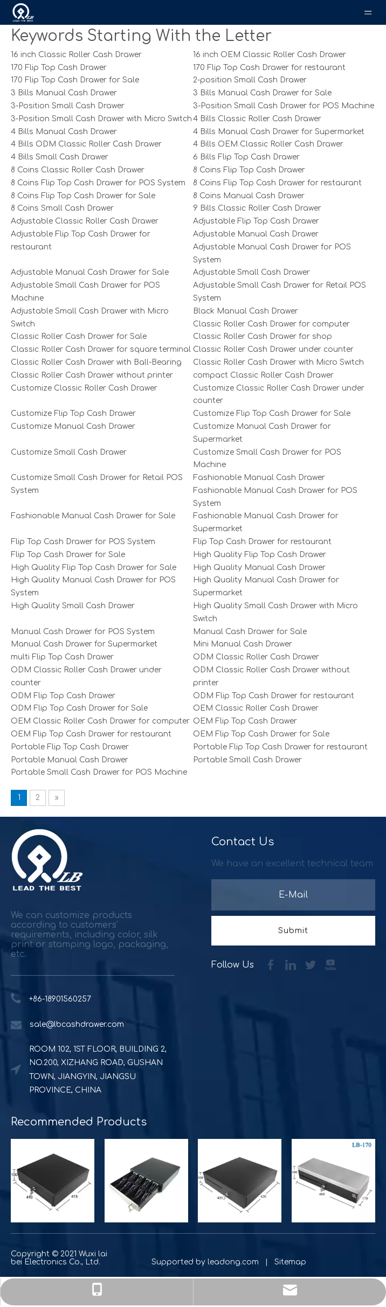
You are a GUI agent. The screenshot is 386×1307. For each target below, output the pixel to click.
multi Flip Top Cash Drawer (62, 657)
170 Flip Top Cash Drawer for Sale (75, 80)
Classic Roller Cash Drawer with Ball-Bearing (96, 362)
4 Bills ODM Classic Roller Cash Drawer (86, 144)
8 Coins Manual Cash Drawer (249, 196)
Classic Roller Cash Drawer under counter (273, 349)
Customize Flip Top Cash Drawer (73, 413)
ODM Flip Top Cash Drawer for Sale (79, 708)
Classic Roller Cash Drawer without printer (92, 375)
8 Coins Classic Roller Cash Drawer (77, 170)
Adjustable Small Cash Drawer (251, 272)
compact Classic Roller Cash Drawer (263, 375)
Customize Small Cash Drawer (69, 452)
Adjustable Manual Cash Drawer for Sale (90, 272)
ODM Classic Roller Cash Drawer (256, 657)
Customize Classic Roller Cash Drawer (84, 388)
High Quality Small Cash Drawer (73, 606)
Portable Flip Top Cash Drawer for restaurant (280, 747)
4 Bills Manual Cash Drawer (64, 132)
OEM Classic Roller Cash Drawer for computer (100, 721)
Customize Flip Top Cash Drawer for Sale (271, 413)
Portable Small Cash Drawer (247, 760)
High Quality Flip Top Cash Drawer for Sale (93, 568)
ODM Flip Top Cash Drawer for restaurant (273, 696)
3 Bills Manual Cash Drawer (64, 93)
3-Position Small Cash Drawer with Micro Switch (101, 119)
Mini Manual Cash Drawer (242, 644)
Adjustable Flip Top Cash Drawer (256, 221)
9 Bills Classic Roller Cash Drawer (257, 208)
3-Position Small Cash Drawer (68, 106)
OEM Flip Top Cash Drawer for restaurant (91, 734)
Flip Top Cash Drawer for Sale (68, 555)
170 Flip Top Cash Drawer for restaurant (269, 68)
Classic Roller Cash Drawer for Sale (79, 336)
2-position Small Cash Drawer (250, 80)
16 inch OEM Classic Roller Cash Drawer (269, 55)
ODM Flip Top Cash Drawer (63, 696)
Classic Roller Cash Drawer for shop (262, 336)
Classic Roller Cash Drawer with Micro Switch (278, 362)
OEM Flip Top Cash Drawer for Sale (261, 734)
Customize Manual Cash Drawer (73, 426)
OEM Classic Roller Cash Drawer (256, 708)
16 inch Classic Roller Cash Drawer (76, 55)
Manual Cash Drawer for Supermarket (84, 644)
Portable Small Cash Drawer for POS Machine (99, 772)
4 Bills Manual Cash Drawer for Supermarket (278, 132)
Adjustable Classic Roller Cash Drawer (84, 221)
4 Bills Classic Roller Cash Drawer (257, 119)
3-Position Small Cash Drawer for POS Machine (283, 106)
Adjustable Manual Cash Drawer (256, 234)
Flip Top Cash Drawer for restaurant (262, 542)
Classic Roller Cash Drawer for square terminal (101, 349)
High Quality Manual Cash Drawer (259, 568)
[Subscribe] (293, 931)
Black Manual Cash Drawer (245, 311)
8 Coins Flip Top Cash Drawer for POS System (98, 183)
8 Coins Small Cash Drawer (62, 208)
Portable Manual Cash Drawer (69, 760)
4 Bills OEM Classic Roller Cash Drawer (268, 144)
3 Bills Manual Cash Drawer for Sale (262, 93)
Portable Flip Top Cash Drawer (70, 747)
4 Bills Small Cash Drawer (59, 157)
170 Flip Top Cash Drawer (59, 68)
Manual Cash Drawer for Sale (250, 632)
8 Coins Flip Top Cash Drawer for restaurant (277, 183)
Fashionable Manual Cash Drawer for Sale (93, 516)
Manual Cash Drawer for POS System (83, 632)
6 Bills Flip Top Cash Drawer (246, 157)
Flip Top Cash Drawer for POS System (83, 542)
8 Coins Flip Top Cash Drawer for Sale (83, 196)
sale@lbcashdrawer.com (77, 1024)
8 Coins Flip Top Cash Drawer (249, 170)
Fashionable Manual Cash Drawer (259, 478)
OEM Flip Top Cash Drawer (245, 721)
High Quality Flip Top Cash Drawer (259, 555)
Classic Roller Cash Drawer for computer (271, 324)
